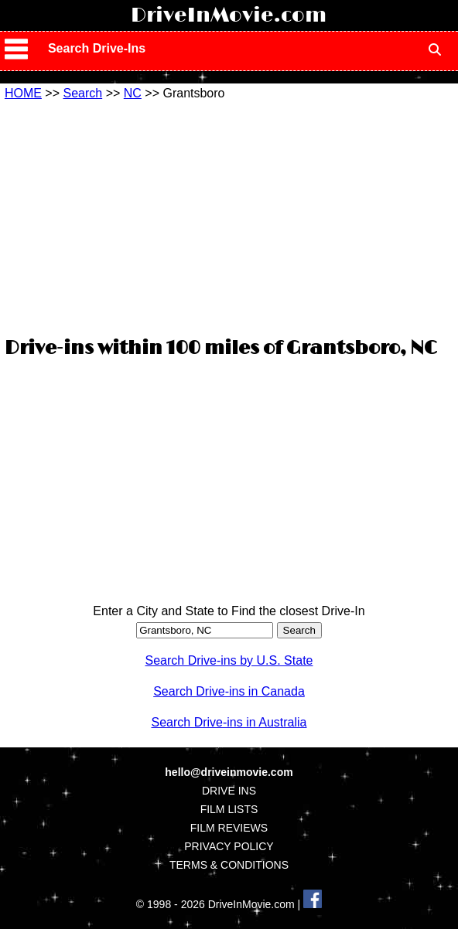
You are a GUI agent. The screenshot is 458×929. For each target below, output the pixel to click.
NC (133, 93)
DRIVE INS (229, 790)
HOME (23, 93)
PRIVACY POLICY (228, 846)
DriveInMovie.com (228, 15)
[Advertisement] (229, 216)
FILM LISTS (229, 809)
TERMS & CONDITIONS (229, 865)
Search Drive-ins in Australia (229, 722)
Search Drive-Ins (96, 48)
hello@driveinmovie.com (228, 772)
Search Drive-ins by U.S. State (229, 660)
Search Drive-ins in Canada (229, 691)
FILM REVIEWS (229, 828)
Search (82, 93)
